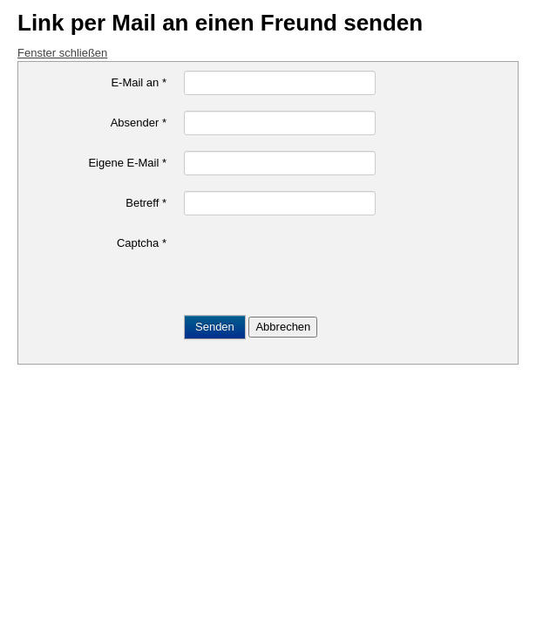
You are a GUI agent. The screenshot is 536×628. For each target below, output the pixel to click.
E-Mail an (138, 82)
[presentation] (316, 265)
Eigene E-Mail (127, 162)
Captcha (141, 242)
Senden (214, 326)
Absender (138, 122)
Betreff (146, 202)
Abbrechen (282, 326)
